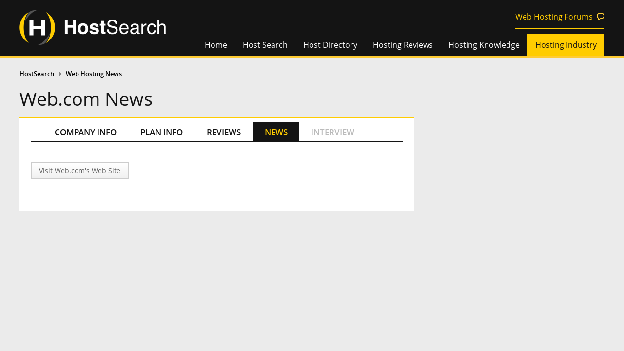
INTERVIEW (332, 131)
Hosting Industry (566, 44)
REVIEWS (224, 131)
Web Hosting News (94, 74)
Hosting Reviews (403, 44)
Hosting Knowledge (484, 44)
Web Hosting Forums (554, 16)
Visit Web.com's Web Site (79, 170)
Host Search (265, 44)
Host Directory (330, 44)
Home (216, 44)
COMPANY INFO (86, 131)
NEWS (276, 131)
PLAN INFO (161, 131)
